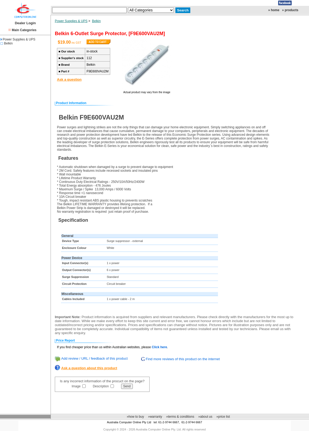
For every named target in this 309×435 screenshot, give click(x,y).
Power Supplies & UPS (18, 39)
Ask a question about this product (89, 368)
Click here (159, 347)
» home (273, 10)
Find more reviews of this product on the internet (183, 359)
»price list (223, 416)
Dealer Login (25, 23)
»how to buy (135, 416)
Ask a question (69, 79)
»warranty (155, 416)
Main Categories (24, 30)
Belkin (8, 43)
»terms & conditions (180, 416)
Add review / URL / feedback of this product (94, 358)
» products (290, 10)
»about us (205, 416)
